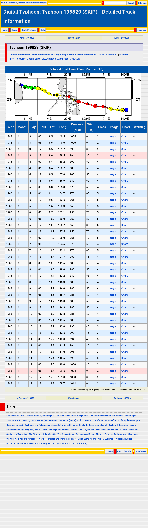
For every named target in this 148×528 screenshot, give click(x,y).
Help (43, 30)
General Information (20, 54)
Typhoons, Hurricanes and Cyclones (101, 429)
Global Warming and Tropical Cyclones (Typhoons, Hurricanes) (106, 439)
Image (112, 136)
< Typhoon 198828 (25, 38)
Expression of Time (15, 415)
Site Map (142, 3)
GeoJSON (75, 58)
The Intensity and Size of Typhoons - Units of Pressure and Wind (85, 415)
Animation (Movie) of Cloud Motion (75, 420)
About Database (130, 434)
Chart (124, 136)
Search (131, 3)
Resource (21, 58)
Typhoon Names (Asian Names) (42, 420)
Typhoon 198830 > (122, 38)
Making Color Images (126, 415)
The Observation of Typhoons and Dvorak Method (80, 434)
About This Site (124, 451)
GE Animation (49, 58)
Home (4, 30)
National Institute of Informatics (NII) (33, 3)
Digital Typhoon (29, 30)
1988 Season (74, 38)
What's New (141, 451)
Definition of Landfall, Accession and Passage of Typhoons (33, 443)
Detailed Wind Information (82, 54)
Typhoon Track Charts (16, 420)
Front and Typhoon (113, 434)
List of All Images (107, 54)
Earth (14, 30)
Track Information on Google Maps (50, 54)
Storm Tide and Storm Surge (75, 443)
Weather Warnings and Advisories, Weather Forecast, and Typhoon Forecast (41, 439)
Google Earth (33, 58)
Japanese (141, 30)
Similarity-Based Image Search (93, 425)
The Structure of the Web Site (42, 434)
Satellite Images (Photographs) (40, 415)
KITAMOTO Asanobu (9, 3)
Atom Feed (63, 58)
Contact (109, 451)
